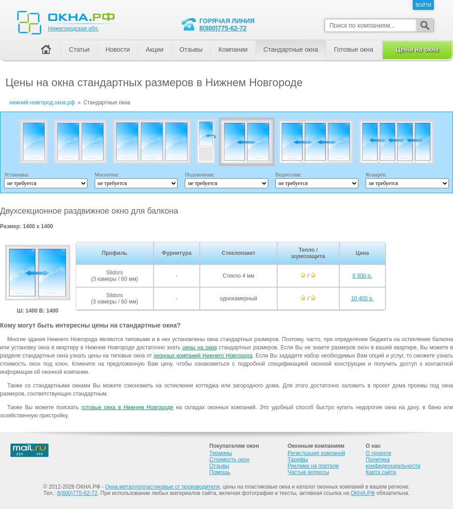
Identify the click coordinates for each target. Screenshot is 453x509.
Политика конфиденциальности (393, 462)
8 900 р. (362, 276)
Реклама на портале (313, 466)
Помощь (219, 472)
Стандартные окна (291, 49)
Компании (232, 49)
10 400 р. (362, 298)
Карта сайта (381, 472)
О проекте (378, 453)
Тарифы (298, 459)
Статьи (79, 49)
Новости (118, 49)
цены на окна (200, 347)
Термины (220, 453)
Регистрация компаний (316, 453)
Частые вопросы (308, 472)
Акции (155, 49)
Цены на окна (417, 49)
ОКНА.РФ (363, 493)
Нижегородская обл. (73, 28)
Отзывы (190, 49)
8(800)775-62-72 (222, 28)
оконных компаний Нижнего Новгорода (203, 355)
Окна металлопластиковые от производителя (162, 487)
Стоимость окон (229, 459)
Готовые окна (353, 49)
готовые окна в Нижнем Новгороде (127, 407)
